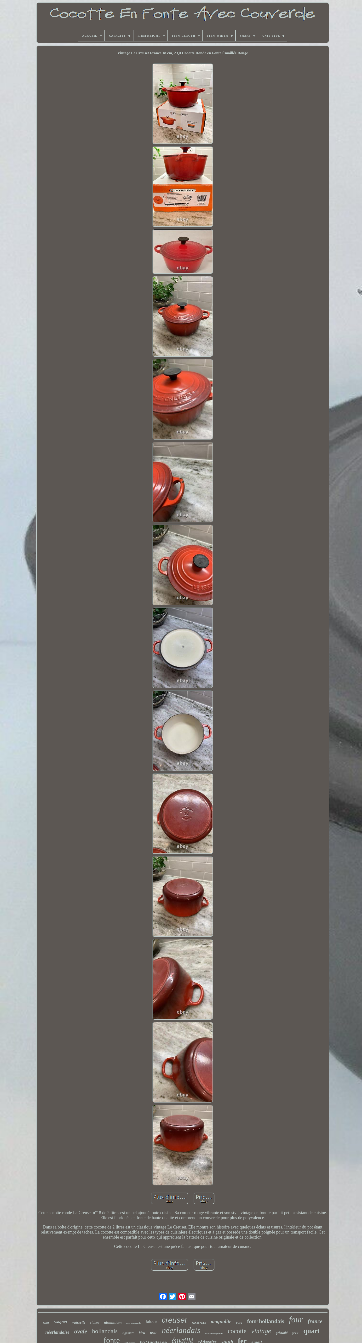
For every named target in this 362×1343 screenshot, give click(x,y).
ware (46, 1322)
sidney (94, 1322)
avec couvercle (133, 1323)
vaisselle (78, 1322)
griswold (281, 1333)
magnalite (221, 1321)
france (315, 1321)
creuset (174, 1320)
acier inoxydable (214, 1333)
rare (239, 1322)
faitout (151, 1322)
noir (153, 1332)
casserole (199, 1323)
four (296, 1319)
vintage (261, 1331)
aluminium (113, 1322)
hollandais (105, 1331)
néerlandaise (57, 1332)
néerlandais (181, 1330)
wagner (60, 1322)
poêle (295, 1333)
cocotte (237, 1331)
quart (311, 1331)
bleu (142, 1333)
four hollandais (265, 1321)
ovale (80, 1331)
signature (128, 1333)
